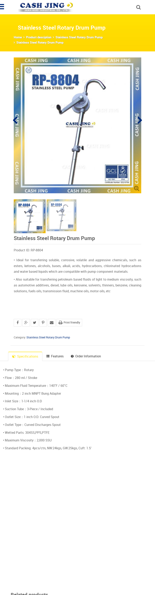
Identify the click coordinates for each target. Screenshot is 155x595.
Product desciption (38, 37)
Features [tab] (55, 356)
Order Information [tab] (86, 356)
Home (18, 37)
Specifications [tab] (25, 356)
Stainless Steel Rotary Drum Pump (79, 37)
